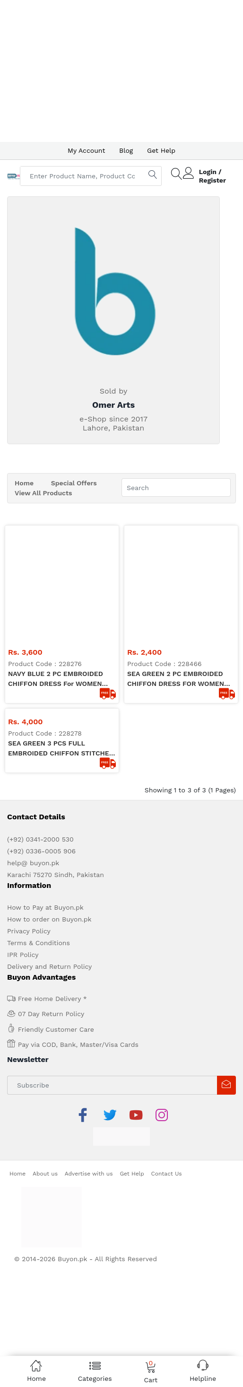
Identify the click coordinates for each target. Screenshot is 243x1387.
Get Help (161, 150)
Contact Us (166, 1060)
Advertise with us (89, 1060)
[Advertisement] (121, 71)
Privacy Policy (29, 817)
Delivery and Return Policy (49, 853)
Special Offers (74, 483)
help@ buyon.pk (33, 749)
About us (45, 1060)
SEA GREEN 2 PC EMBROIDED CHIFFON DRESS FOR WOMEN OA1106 (175, 565)
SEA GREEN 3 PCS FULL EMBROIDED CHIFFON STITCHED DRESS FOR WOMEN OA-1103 (61, 635)
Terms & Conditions (38, 829)
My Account (86, 150)
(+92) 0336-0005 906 (41, 737)
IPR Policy (22, 841)
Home (24, 483)
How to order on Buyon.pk (49, 805)
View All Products (43, 493)
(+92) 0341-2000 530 (40, 725)
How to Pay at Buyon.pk (45, 794)
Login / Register (212, 176)
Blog (126, 150)
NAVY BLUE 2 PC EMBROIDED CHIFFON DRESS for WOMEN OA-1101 (55, 565)
